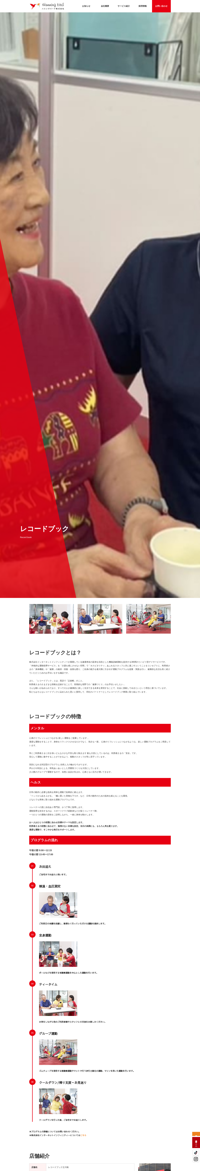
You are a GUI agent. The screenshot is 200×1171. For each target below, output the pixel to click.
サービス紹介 (124, 6)
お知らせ (86, 6)
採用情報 (143, 6)
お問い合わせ (161, 6)
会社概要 (105, 6)
